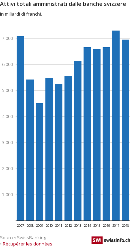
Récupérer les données (27, 244)
